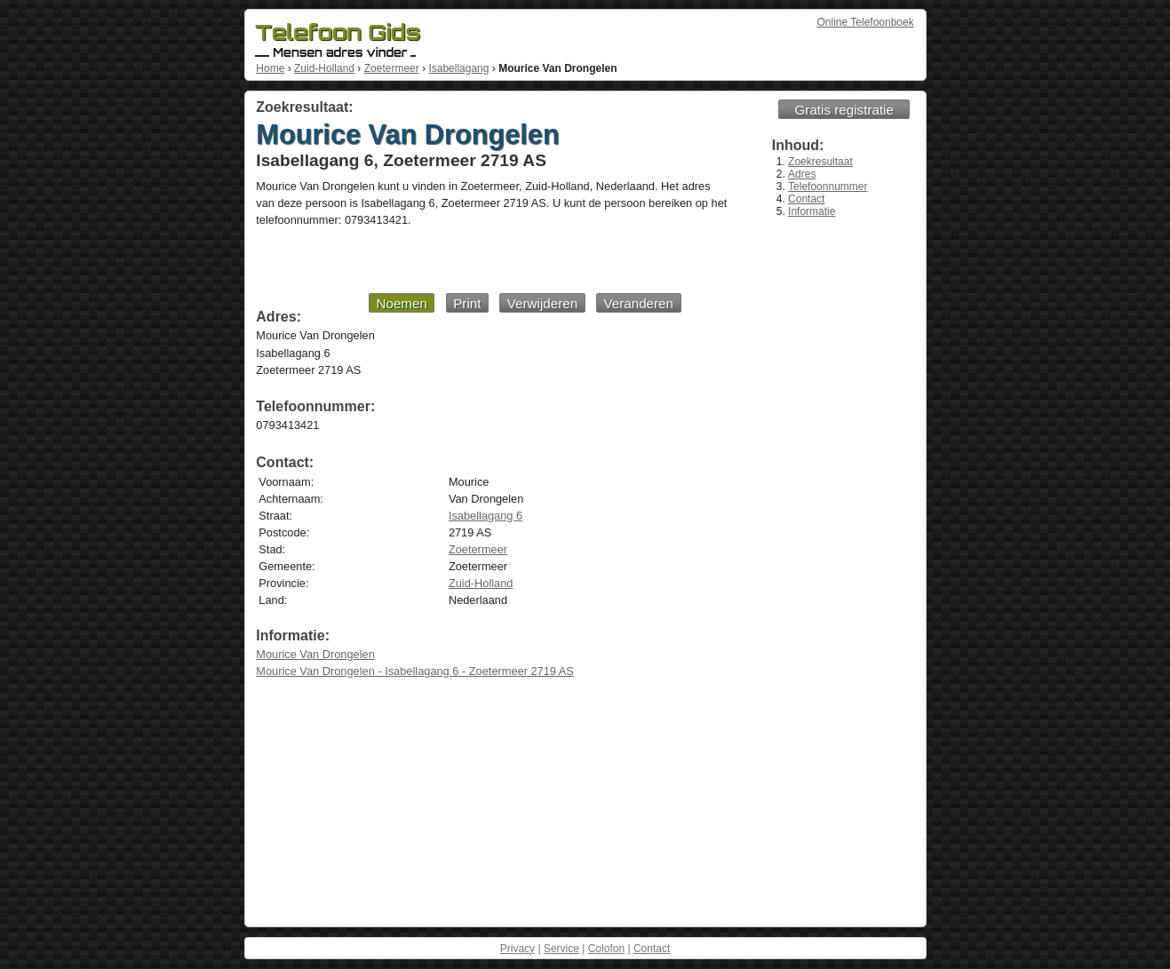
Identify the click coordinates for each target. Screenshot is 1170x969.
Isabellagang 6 (485, 515)
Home (270, 68)
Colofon (606, 948)
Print (467, 303)
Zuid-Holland (324, 68)
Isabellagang (458, 68)
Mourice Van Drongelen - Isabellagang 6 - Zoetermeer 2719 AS (415, 671)
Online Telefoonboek (865, 22)
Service (561, 948)
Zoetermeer (391, 68)
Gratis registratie (844, 109)
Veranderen (638, 303)
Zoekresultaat (820, 161)
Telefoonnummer (827, 186)
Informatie (811, 211)
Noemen (401, 303)
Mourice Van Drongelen (315, 654)
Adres (802, 174)
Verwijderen (542, 303)
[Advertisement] (468, 259)
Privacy (517, 948)
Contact (806, 199)
